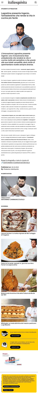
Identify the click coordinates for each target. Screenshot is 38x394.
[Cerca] (35, 2)
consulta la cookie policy (27, 380)
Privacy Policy (8, 390)
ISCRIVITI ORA (15, 347)
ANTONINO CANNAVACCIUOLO (16, 163)
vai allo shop (15, 336)
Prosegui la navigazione (11, 386)
